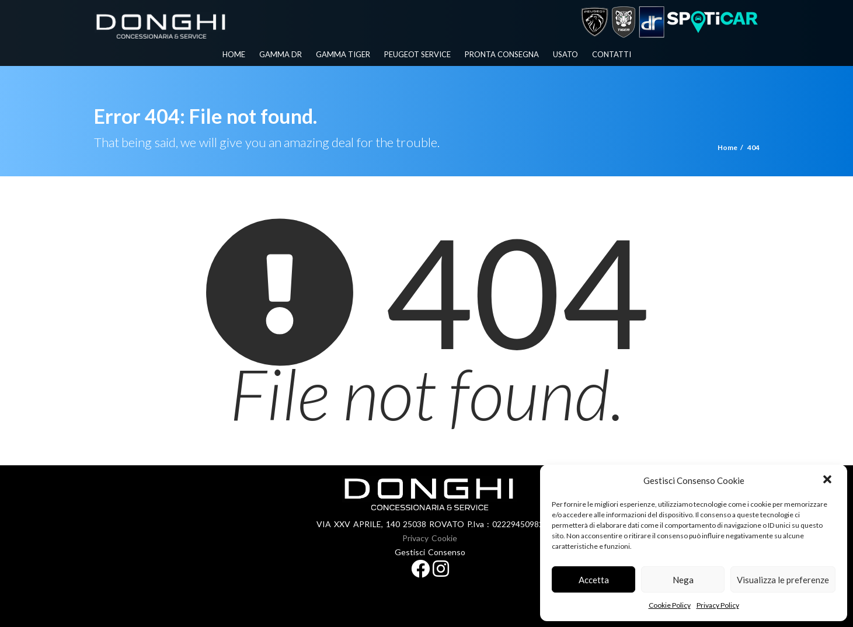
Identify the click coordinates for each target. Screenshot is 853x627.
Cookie (444, 538)
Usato (565, 54)
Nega (683, 579)
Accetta (594, 579)
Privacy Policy (718, 605)
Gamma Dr (280, 54)
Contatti (611, 54)
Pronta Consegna (502, 54)
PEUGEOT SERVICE (417, 54)
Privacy (415, 538)
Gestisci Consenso (430, 552)
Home (233, 54)
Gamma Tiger (343, 54)
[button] (828, 480)
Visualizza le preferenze (783, 579)
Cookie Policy (670, 605)
